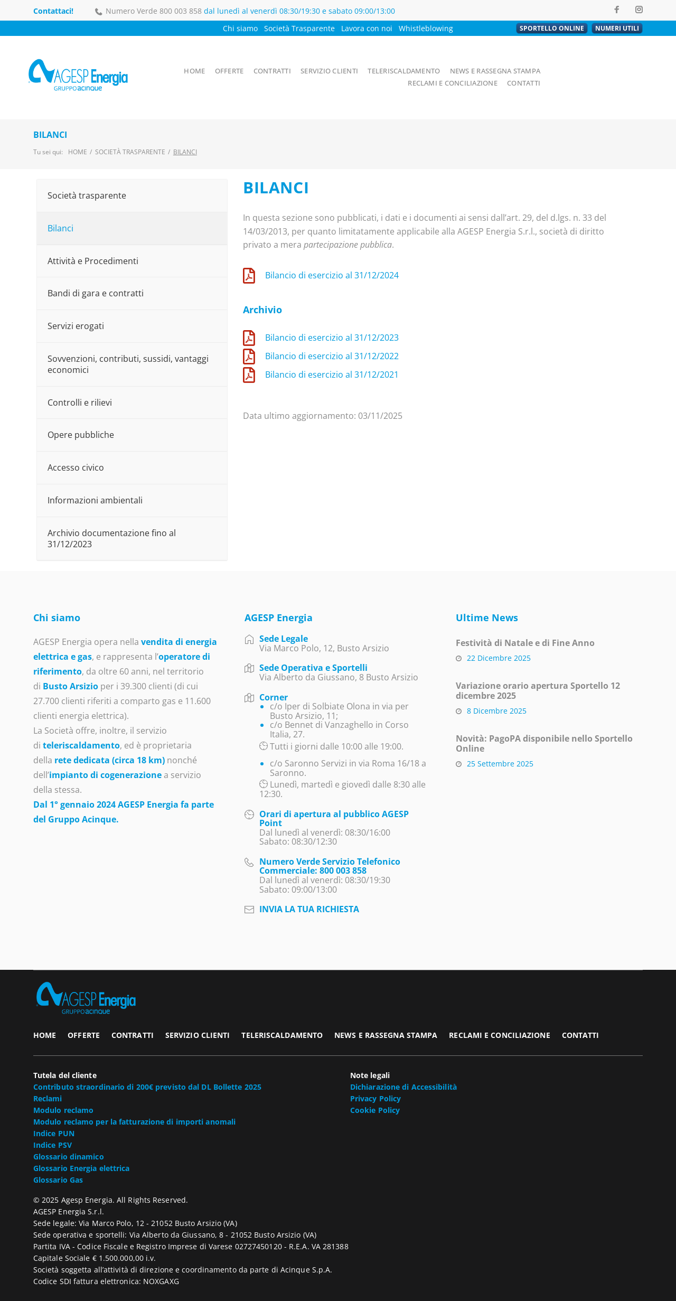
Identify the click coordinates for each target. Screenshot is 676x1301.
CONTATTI (624, 72)
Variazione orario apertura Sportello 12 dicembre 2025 (538, 669)
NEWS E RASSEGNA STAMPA (497, 60)
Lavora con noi (366, 28)
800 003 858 (180, 11)
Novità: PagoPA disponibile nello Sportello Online (544, 722)
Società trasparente (130, 130)
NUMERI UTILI (617, 28)
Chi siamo (240, 28)
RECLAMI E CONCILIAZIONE (597, 60)
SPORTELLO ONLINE (552, 28)
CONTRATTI (274, 60)
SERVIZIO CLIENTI (332, 60)
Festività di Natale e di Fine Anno (525, 622)
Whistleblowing (426, 28)
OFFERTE (231, 60)
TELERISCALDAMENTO (406, 60)
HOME (195, 60)
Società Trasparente (299, 28)
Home (77, 130)
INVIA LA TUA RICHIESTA (309, 888)
